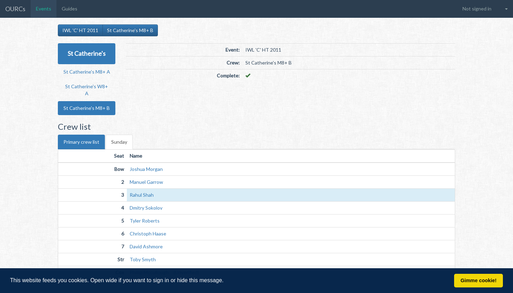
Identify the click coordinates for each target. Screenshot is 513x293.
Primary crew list (81, 142)
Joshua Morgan (146, 169)
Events (43, 9)
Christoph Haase (148, 233)
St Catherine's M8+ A (86, 72)
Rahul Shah (142, 195)
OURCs (15, 9)
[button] (226, 281)
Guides (69, 9)
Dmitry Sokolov (146, 208)
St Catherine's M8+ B (130, 30)
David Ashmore (146, 246)
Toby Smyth (143, 259)
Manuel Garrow (146, 182)
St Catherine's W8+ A (86, 89)
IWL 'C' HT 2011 (80, 30)
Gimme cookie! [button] (479, 280)
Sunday (119, 142)
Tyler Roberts (145, 221)
